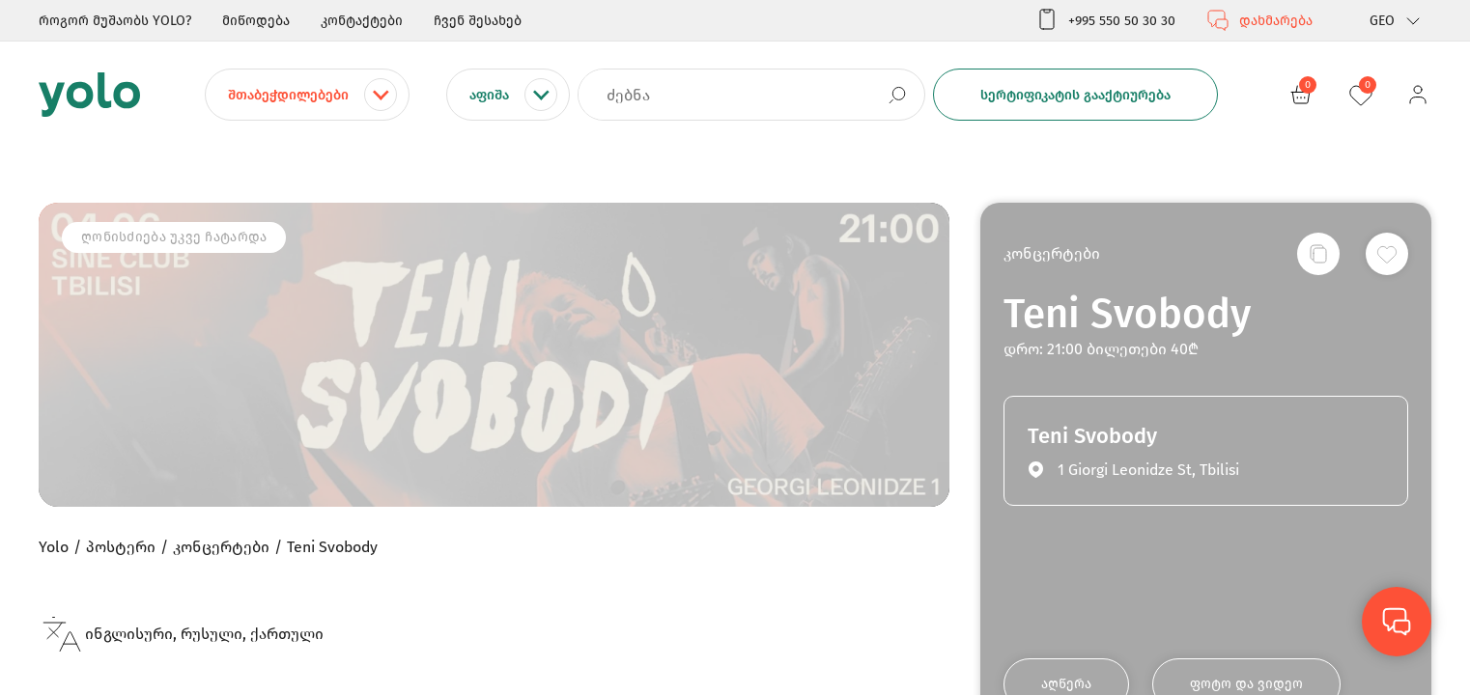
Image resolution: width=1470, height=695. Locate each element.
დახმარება (1259, 20)
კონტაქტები (362, 21)
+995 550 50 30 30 (1105, 20)
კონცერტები (1052, 253)
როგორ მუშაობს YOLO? (115, 21)
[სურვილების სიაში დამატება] (1387, 254)
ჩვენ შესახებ (478, 21)
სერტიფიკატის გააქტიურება (1075, 95)
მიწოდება (256, 21)
